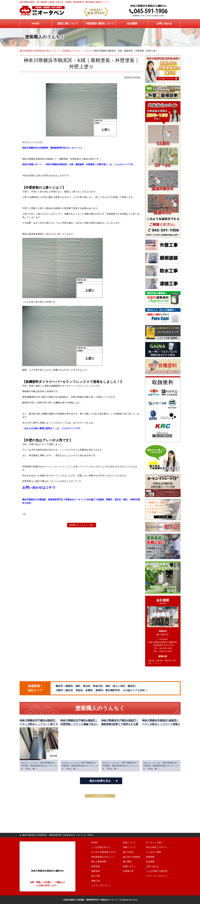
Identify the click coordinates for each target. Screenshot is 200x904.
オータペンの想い (157, 843)
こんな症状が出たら (98, 847)
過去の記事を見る (100, 780)
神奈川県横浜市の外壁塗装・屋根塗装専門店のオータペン (51, 148)
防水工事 (94, 876)
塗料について (129, 847)
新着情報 (153, 857)
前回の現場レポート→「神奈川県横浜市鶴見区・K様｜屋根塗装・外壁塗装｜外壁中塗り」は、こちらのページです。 (80, 164)
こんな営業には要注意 (159, 871)
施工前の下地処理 (131, 857)
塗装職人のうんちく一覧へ (81, 525)
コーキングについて (98, 885)
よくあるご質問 (156, 852)
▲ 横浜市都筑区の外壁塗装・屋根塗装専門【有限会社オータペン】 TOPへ (57, 835)
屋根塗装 (94, 871)
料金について (129, 843)
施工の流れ (128, 852)
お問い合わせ (155, 866)
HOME (93, 843)
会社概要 (153, 862)
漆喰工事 (94, 881)
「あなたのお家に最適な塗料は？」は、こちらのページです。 (53, 428)
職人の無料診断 (97, 862)
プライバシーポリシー (159, 876)
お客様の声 (128, 871)
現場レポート (129, 866)
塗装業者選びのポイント (100, 857)
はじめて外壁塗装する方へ (101, 852)
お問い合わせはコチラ (39, 487)
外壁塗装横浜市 (100, 796)
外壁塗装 (94, 866)
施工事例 (127, 862)
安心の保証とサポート (159, 847)
